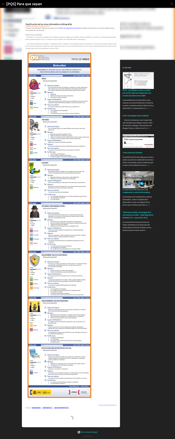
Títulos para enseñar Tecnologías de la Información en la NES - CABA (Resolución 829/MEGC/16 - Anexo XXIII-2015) (138, 215)
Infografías (36, 408)
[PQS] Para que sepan (24, 4)
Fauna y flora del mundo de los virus (108, 405)
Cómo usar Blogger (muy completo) (136, 116)
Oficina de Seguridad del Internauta (69, 28)
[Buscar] (45, 4)
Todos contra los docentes (132, 153)
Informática (47, 408)
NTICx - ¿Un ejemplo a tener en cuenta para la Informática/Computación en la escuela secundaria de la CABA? (137, 93)
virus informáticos (61, 408)
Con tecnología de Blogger (88, 432)
